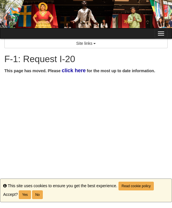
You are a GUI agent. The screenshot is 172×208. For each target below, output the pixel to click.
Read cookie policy (136, 186)
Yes (25, 195)
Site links (86, 43)
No (37, 195)
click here (74, 70)
